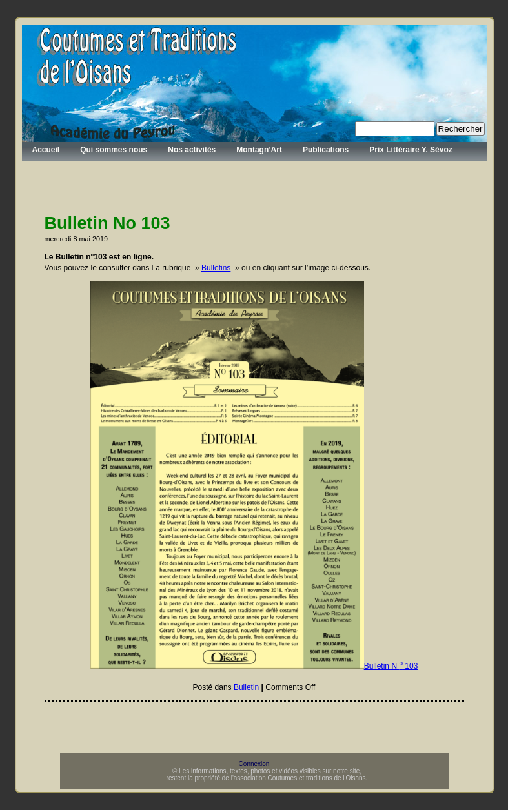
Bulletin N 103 (391, 666)
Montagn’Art (259, 149)
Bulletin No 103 (107, 223)
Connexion (254, 763)
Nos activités (192, 149)
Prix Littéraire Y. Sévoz (410, 149)
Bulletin (246, 687)
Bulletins (215, 267)
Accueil (46, 149)
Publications (326, 149)
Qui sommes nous (113, 149)
